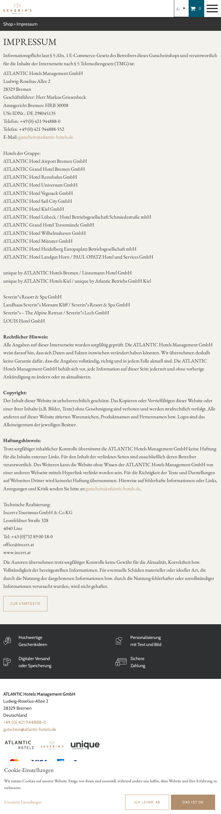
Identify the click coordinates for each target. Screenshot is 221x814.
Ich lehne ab (147, 802)
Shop (8, 24)
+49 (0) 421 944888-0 (24, 722)
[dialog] (110, 787)
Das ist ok (193, 802)
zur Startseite (25, 603)
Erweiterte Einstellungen (22, 802)
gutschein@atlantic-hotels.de (46, 137)
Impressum (26, 24)
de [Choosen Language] (178, 8)
